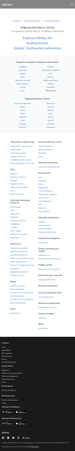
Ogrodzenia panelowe (19, 251)
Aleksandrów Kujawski (51, 70)
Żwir (40, 204)
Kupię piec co (15, 214)
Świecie (51, 84)
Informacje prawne (8, 379)
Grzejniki (13, 227)
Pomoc (4, 382)
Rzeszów (22, 127)
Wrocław (50, 124)
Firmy (12, 210)
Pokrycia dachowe (45, 146)
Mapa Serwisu (7, 356)
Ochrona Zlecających (9, 390)
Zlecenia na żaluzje (17, 177)
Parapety (13, 180)
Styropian (42, 222)
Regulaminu (35, 446)
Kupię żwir (42, 208)
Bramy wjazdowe (17, 296)
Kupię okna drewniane (19, 187)
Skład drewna (43, 255)
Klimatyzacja (15, 207)
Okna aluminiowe (17, 194)
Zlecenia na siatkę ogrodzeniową (23, 265)
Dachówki (42, 153)
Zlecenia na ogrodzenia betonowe (23, 258)
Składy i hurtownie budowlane (37, 48)
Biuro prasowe (7, 353)
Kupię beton (43, 328)
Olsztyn (23, 107)
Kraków (51, 120)
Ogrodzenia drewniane (19, 272)
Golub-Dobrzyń (23, 84)
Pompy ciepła (15, 149)
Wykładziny (43, 242)
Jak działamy (6, 350)
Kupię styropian (44, 225)
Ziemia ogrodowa (45, 191)
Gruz (40, 177)
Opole (22, 110)
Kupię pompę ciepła (18, 153)
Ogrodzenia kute (16, 275)
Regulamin (5, 370)
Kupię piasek (43, 187)
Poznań (51, 117)
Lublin (22, 120)
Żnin (50, 73)
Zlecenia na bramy (17, 286)
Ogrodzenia (14, 268)
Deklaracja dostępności (10, 376)
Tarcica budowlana (45, 297)
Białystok (22, 117)
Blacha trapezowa (45, 149)
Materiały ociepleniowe (47, 232)
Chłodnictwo (15, 224)
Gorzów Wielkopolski (22, 103)
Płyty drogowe (44, 211)
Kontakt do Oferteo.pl (9, 362)
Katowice (22, 124)
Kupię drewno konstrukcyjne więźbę (52, 259)
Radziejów (22, 67)
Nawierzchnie (43, 198)
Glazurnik (42, 318)
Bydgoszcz (50, 103)
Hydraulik (14, 217)
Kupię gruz (42, 181)
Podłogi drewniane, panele (48, 269)
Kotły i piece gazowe (18, 220)
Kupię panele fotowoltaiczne (21, 146)
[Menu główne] (72, 4)
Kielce (22, 114)
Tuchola (23, 87)
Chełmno (50, 67)
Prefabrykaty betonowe (47, 307)
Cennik (4, 403)
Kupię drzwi (15, 313)
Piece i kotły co (16, 231)
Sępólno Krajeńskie (22, 80)
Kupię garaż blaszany (46, 279)
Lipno (22, 91)
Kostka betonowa (45, 201)
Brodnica (50, 77)
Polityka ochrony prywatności (12, 373)
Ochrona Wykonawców (10, 400)
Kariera (4, 359)
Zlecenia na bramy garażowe (21, 292)
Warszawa (50, 127)
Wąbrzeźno (22, 70)
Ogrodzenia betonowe (19, 255)
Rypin (22, 77)
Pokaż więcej (51, 91)
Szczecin (50, 107)
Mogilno (22, 73)
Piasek (41, 184)
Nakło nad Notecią (50, 80)
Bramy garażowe (17, 289)
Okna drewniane (16, 184)
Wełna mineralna (45, 229)
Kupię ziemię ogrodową (47, 194)
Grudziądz (51, 87)
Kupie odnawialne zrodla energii (23, 163)
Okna (12, 191)
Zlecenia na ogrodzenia (19, 248)
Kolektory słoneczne (18, 156)
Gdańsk (51, 110)
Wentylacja (14, 238)
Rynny (40, 156)
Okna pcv (14, 174)
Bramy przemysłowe (18, 303)
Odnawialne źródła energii (20, 160)
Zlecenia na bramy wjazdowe (21, 299)
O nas (4, 347)
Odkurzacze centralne (18, 234)
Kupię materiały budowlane (49, 167)
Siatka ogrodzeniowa (18, 262)
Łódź (51, 114)
